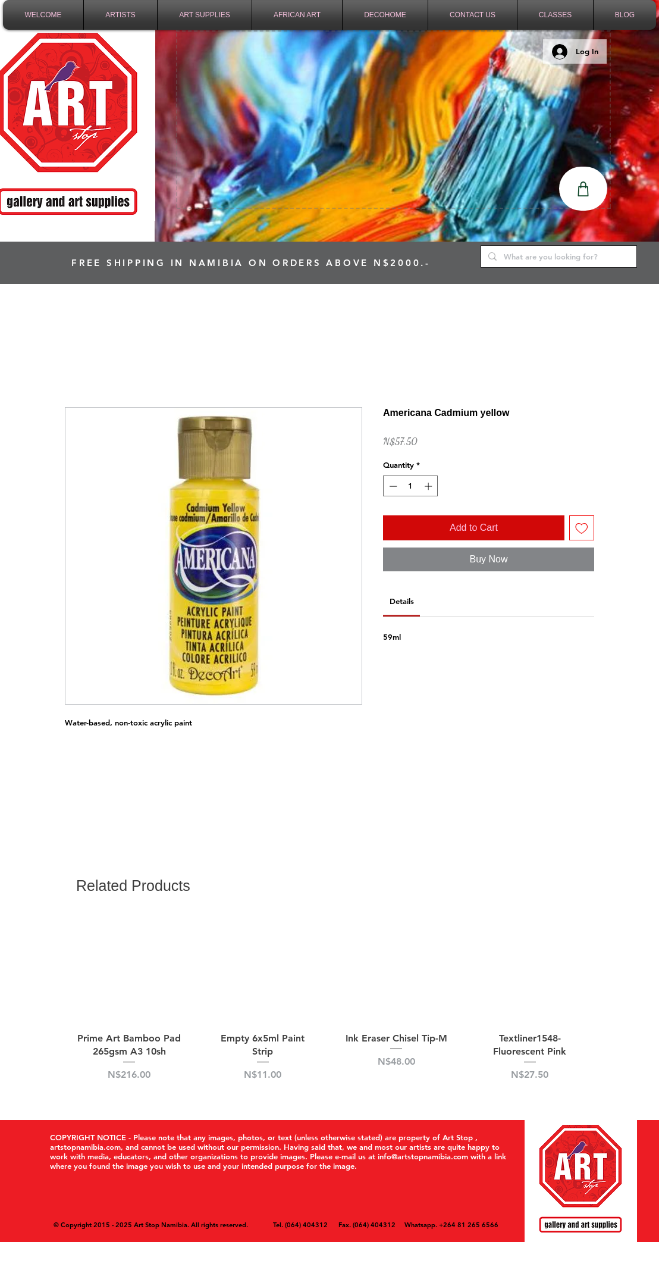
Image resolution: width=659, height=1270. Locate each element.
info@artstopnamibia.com (423, 1156)
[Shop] (583, 189)
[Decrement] (392, 486)
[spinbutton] (410, 486)
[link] (402, 601)
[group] (329, 1006)
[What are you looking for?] (557, 256)
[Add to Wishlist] (581, 527)
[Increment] (429, 486)
